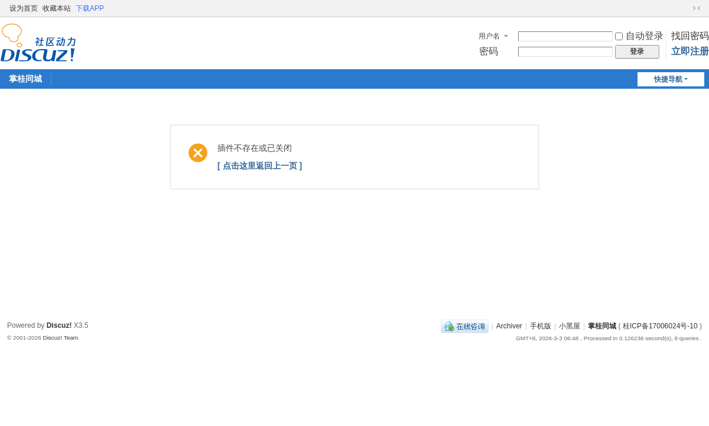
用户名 (489, 36)
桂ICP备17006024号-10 (660, 326)
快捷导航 (668, 79)
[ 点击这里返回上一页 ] (259, 165)
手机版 (540, 326)
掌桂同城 (25, 78)
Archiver (509, 326)
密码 (488, 51)
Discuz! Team (60, 337)
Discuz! (59, 325)
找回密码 (690, 36)
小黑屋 (569, 326)
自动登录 (639, 36)
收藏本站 (57, 8)
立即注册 (690, 51)
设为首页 (23, 8)
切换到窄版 (696, 8)
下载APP (90, 8)
